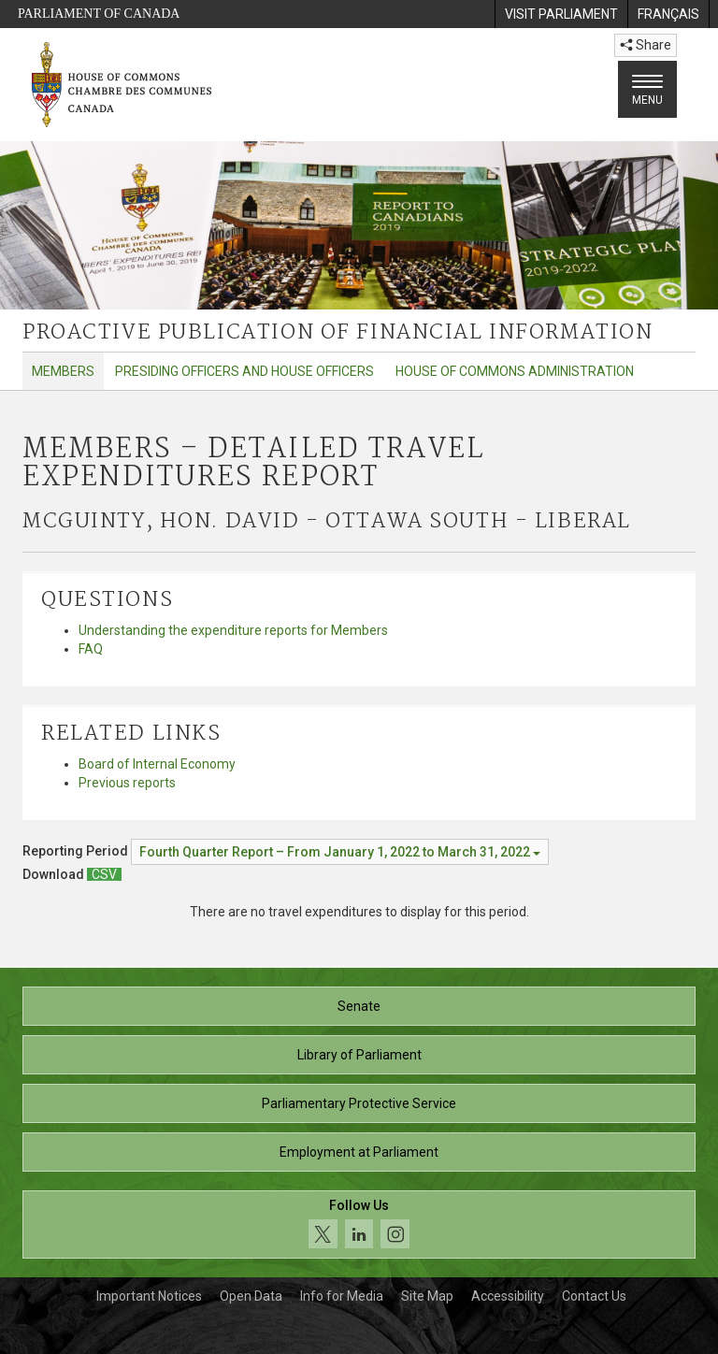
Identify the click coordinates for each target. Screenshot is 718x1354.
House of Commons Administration (514, 371)
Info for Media (341, 1296)
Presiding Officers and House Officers (244, 371)
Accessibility (507, 1296)
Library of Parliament (359, 1054)
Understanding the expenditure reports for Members (233, 630)
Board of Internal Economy (157, 763)
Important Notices (149, 1296)
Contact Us (594, 1296)
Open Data (251, 1296)
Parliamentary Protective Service (359, 1103)
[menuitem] (561, 14)
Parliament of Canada (99, 14)
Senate (359, 1006)
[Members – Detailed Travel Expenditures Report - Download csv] (104, 874)
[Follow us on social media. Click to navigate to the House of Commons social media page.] (359, 1224)
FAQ (91, 648)
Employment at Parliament (359, 1152)
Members (63, 371)
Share (645, 44)
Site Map (427, 1296)
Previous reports (127, 782)
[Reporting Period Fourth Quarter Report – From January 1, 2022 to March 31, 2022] (340, 852)
